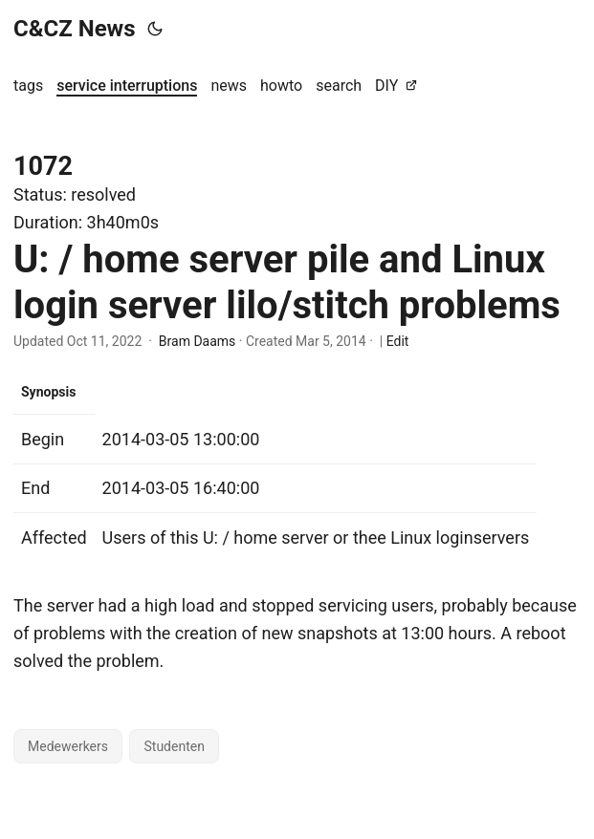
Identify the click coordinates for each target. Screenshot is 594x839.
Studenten (173, 746)
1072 (43, 166)
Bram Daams (197, 341)
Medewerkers (68, 746)
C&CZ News (74, 28)
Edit (397, 341)
